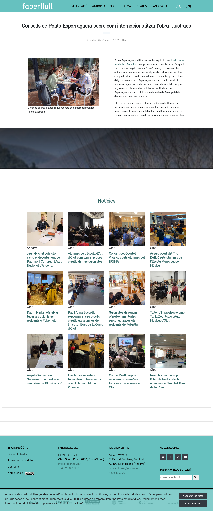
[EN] (188, 6)
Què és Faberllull (18, 454)
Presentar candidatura (21, 460)
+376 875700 (117, 472)
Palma (126, 6)
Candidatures (161, 6)
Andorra (98, 6)
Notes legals (21, 473)
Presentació (79, 6)
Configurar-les (193, 503)
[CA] (178, 6)
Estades (141, 6)
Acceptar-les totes (193, 495)
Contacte (13, 466)
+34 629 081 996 (68, 468)
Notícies (106, 201)
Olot (113, 6)
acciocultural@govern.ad (124, 468)
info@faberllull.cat (69, 463)
